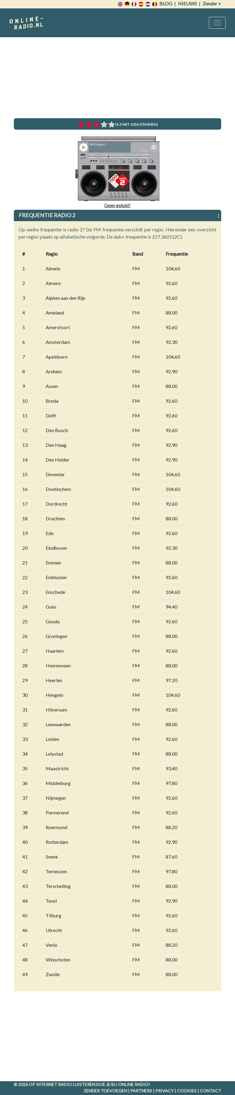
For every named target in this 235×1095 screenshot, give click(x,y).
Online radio (133, 1084)
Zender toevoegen (105, 1090)
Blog (165, 3)
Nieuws (187, 3)
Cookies (187, 1090)
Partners (141, 1090)
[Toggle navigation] (217, 23)
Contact (210, 1090)
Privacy (164, 1090)
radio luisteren (76, 1084)
